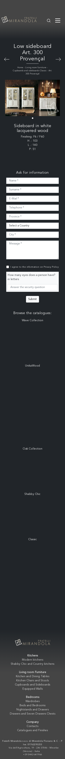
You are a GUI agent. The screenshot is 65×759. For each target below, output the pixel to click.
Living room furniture (35, 68)
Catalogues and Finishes (32, 730)
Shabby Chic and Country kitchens (32, 664)
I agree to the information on (34, 267)
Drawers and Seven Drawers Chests (32, 713)
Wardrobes (32, 701)
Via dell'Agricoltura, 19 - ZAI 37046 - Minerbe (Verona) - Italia (34, 749)
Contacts (32, 726)
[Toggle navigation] (57, 20)
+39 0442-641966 (32, 754)
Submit (32, 299)
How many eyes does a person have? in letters (31, 277)
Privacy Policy (51, 267)
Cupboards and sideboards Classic (29, 71)
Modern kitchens (32, 660)
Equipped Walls (32, 689)
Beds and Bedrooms (32, 705)
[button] (32, 118)
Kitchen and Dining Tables (32, 676)
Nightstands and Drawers (32, 709)
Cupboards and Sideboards (32, 684)
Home (20, 68)
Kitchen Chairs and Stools (32, 680)
